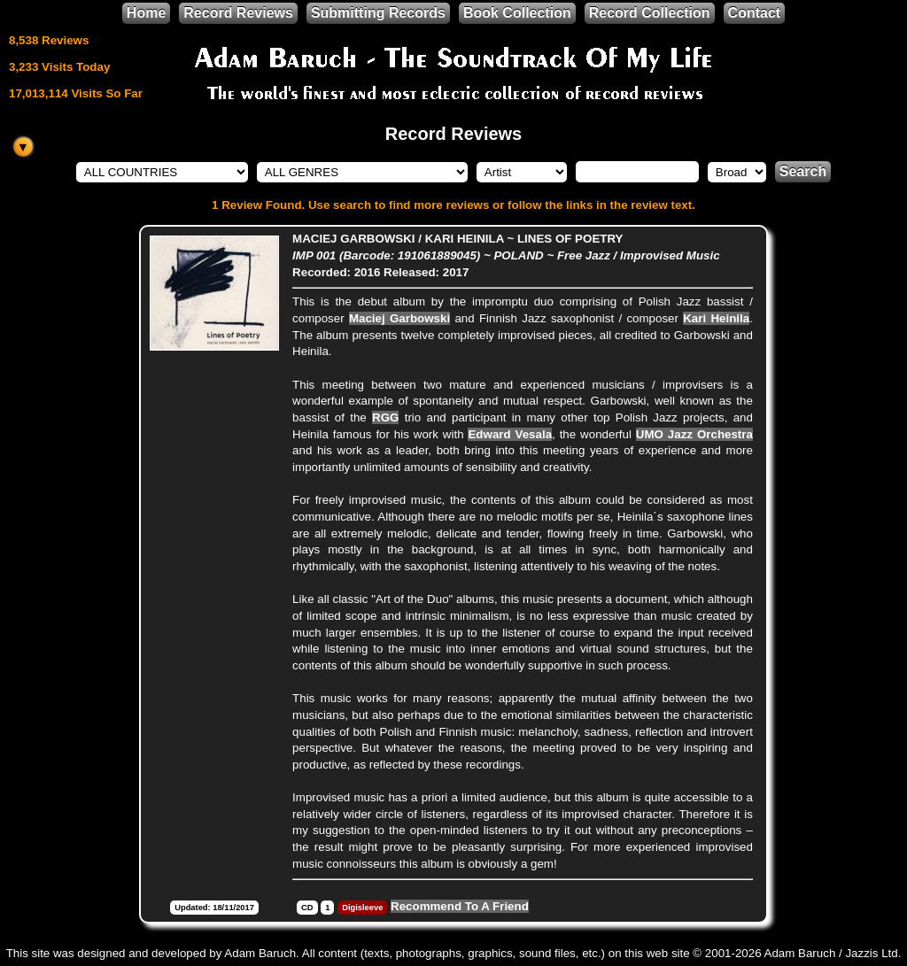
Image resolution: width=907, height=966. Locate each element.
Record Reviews (238, 12)
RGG (385, 417)
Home (146, 12)
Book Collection (517, 12)
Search (802, 171)
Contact (754, 12)
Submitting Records (378, 12)
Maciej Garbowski (399, 318)
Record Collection (649, 12)
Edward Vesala (510, 434)
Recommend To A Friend (460, 906)
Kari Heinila (716, 318)
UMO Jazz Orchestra (694, 434)
